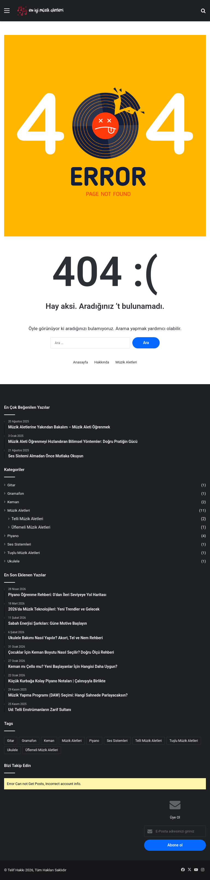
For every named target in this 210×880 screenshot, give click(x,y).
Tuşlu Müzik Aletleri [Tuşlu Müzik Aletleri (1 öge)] (184, 741)
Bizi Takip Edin (17, 765)
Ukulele (13, 561)
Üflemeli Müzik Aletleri (30, 527)
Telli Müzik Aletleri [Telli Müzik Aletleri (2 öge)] (148, 741)
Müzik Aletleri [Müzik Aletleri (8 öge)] (71, 741)
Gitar (11, 485)
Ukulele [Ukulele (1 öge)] (12, 750)
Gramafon (15, 493)
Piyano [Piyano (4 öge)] (94, 741)
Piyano (13, 536)
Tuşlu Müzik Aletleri (23, 552)
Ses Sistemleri (19, 544)
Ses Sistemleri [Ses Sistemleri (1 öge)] (117, 741)
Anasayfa (80, 362)
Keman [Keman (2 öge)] (49, 741)
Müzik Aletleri (126, 362)
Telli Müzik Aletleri (27, 519)
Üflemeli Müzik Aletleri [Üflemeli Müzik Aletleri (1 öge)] (41, 750)
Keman (13, 502)
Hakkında (101, 362)
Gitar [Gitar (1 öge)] (10, 741)
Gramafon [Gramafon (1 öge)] (29, 741)
